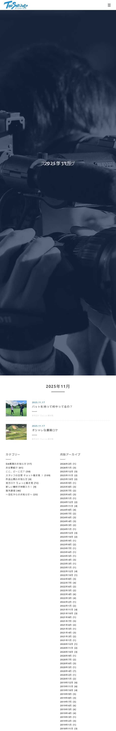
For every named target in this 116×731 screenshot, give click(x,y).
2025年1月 (66, 498)
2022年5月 (66, 590)
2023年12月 (67, 533)
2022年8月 (66, 579)
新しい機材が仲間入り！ (21, 487)
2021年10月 (67, 613)
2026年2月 (66, 464)
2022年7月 (66, 583)
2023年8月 (66, 544)
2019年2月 (66, 721)
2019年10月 (67, 690)
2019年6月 (66, 705)
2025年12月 (67, 471)
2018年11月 (67, 728)
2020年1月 (66, 679)
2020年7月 (66, 659)
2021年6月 (66, 625)
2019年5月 (66, 709)
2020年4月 (66, 671)
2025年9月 (66, 483)
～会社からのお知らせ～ (22, 494)
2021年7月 (66, 621)
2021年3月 (66, 636)
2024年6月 (66, 517)
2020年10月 (67, 652)
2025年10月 (67, 479)
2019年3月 (66, 717)
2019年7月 (66, 702)
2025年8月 (66, 487)
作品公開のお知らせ (19, 479)
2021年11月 (67, 609)
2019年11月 (67, 686)
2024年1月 (66, 529)
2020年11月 (67, 648)
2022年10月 (67, 575)
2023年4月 (66, 560)
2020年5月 (66, 667)
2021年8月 (66, 617)
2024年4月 (66, 521)
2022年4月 (66, 594)
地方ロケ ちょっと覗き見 (22, 483)
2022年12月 (67, 571)
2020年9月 (66, 656)
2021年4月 (66, 632)
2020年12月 (67, 644)
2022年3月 (66, 598)
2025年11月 (67, 475)
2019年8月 (66, 698)
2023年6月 (66, 552)
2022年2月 (66, 602)
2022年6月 (66, 586)
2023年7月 (66, 548)
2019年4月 (66, 713)
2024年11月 (67, 506)
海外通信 (13, 490)
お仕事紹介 (15, 467)
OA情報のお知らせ (19, 464)
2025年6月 (66, 494)
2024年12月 (67, 502)
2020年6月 (66, 663)
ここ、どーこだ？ (18, 471)
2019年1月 (66, 725)
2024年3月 (66, 525)
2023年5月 (66, 556)
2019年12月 (67, 682)
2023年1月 (66, 567)
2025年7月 (66, 490)
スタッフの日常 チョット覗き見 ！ (28, 475)
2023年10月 (67, 537)
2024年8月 (66, 510)
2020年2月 (66, 675)
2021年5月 (66, 629)
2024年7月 (66, 513)
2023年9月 (66, 540)
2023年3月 (66, 563)
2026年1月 (66, 467)
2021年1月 (66, 640)
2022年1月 (66, 606)
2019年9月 (66, 694)
